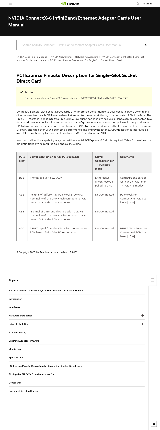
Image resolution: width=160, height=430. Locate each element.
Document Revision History (23, 391)
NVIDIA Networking (61, 56)
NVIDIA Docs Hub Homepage (31, 56)
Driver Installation (18, 324)
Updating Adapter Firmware (24, 340)
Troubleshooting (17, 332)
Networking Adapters (86, 56)
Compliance (15, 382)
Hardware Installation (20, 315)
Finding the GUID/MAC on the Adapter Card (32, 374)
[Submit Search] (144, 45)
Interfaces (14, 307)
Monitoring (15, 349)
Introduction (15, 298)
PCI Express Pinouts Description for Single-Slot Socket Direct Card (86, 60)
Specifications (16, 357)
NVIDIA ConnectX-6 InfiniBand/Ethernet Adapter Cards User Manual (46, 290)
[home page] (70, 3)
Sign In (147, 3)
